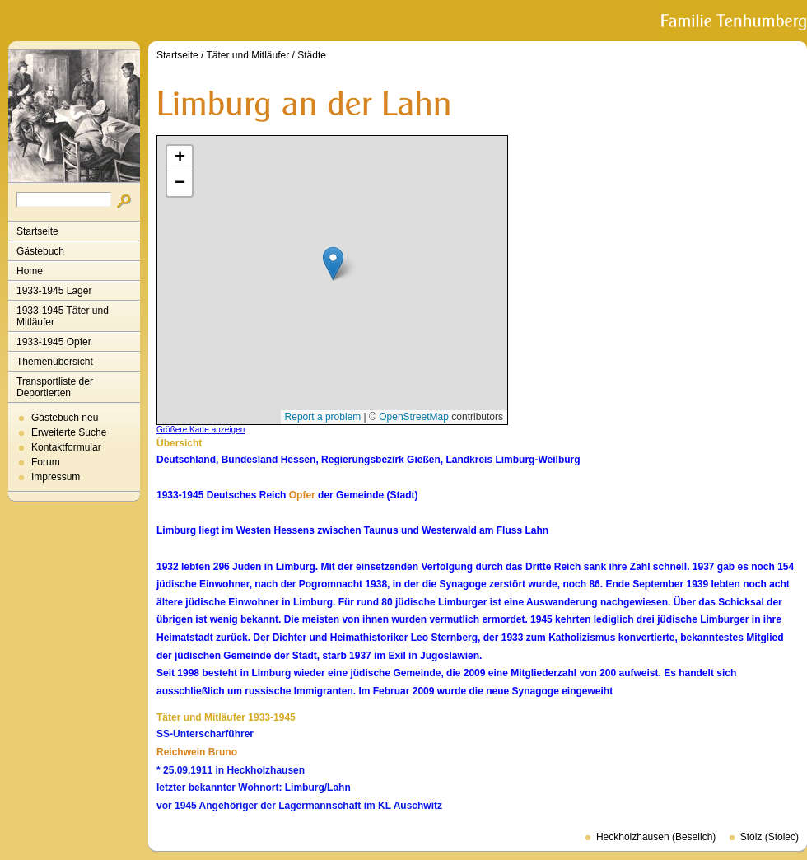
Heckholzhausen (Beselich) (656, 837)
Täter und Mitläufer (248, 55)
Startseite (37, 231)
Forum (45, 462)
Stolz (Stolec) (769, 837)
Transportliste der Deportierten (54, 387)
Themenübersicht (54, 361)
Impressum (55, 477)
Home (29, 271)
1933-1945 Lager (53, 291)
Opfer (302, 495)
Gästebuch (40, 251)
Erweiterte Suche (68, 432)
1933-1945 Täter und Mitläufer (62, 316)
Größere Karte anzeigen (200, 429)
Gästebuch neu (64, 417)
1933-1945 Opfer (53, 342)
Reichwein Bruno (196, 752)
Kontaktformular (66, 447)
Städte (311, 55)
